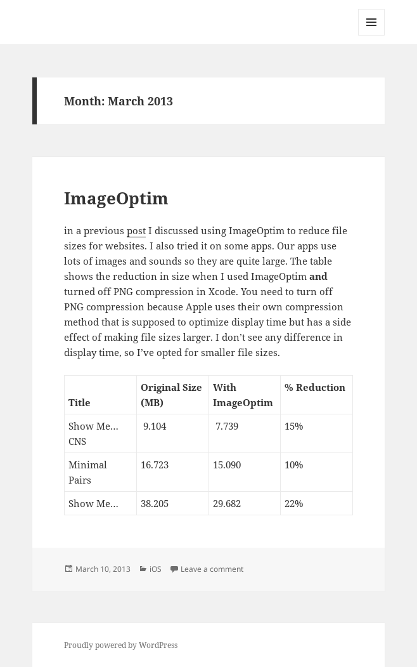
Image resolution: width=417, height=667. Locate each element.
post (136, 230)
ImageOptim (116, 198)
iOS (156, 569)
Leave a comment (212, 569)
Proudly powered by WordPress (120, 645)
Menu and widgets (372, 35)
